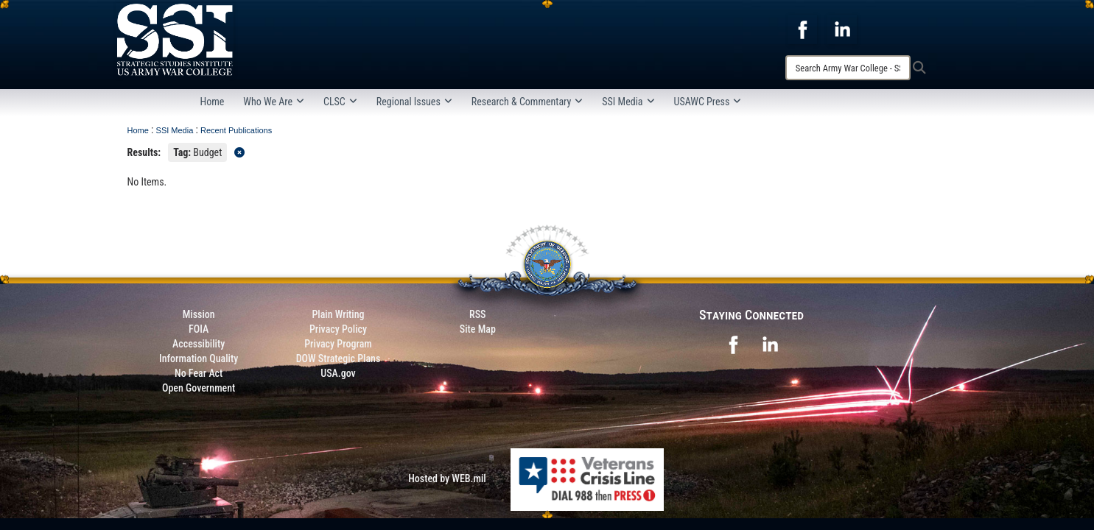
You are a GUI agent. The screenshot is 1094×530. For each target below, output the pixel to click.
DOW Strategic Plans (338, 358)
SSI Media (628, 101)
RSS (477, 314)
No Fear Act (198, 373)
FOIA (198, 329)
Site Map (478, 329)
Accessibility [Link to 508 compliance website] (198, 344)
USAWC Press (708, 101)
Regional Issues (414, 101)
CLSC (340, 101)
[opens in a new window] (802, 29)
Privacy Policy (338, 329)
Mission (199, 314)
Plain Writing (338, 314)
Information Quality (198, 358)
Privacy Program (338, 344)
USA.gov (338, 373)
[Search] (848, 67)
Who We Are (273, 101)
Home (212, 101)
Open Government (198, 388)
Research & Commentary (527, 101)
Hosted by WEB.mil (447, 478)
